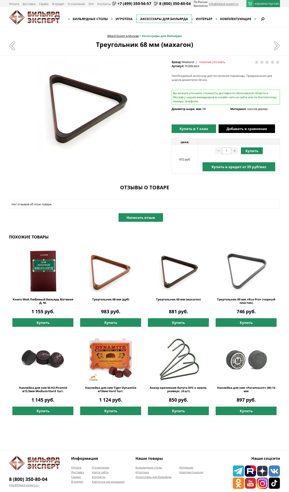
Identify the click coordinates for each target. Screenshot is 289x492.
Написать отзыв (140, 217)
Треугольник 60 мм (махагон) (178, 299)
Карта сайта (100, 472)
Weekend (188, 62)
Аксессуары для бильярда (164, 19)
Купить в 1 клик (193, 128)
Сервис (44, 4)
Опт (91, 4)
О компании (76, 4)
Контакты (104, 4)
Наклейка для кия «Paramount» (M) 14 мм (246, 389)
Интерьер (204, 19)
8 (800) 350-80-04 (175, 3)
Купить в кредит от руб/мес (239, 167)
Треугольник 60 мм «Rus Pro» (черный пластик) (246, 301)
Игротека (124, 19)
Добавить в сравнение (246, 128)
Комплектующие (235, 19)
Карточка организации (108, 482)
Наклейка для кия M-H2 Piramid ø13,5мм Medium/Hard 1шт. (43, 389)
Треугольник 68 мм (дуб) (110, 299)
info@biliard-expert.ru (223, 4)
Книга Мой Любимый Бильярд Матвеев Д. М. (43, 301)
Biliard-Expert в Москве (123, 36)
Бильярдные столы (90, 19)
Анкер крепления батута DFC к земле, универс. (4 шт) (178, 389)
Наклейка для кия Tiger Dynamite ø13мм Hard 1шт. (110, 389)
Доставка (29, 4)
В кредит (58, 4)
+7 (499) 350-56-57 (134, 3)
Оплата (14, 4)
